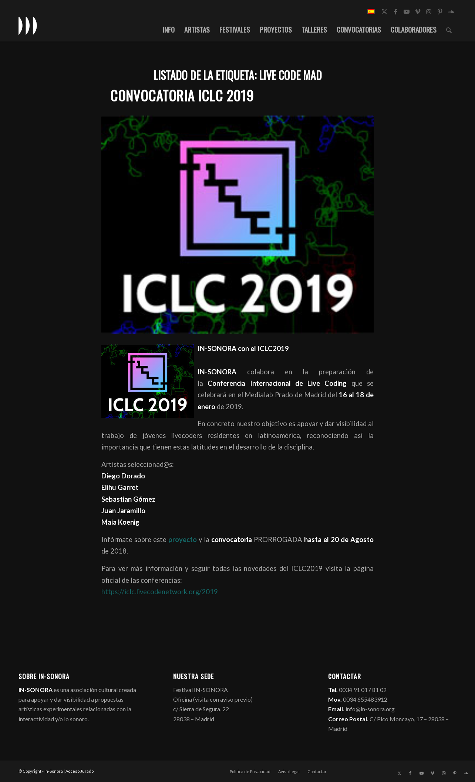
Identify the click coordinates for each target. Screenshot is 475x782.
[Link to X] (384, 11)
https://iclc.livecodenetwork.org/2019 (159, 592)
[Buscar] (449, 29)
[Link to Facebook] (395, 11)
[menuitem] (168, 29)
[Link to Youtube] (406, 11)
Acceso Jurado (79, 771)
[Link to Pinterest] (439, 11)
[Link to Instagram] (428, 11)
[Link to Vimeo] (417, 11)
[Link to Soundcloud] (451, 11)
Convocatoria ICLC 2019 (182, 95)
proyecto (181, 539)
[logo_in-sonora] (27, 25)
